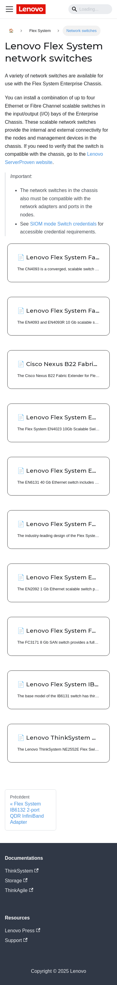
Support (16, 940)
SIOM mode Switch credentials (63, 223)
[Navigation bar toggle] (9, 9)
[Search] (90, 9)
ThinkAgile (19, 890)
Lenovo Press (22, 930)
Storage (16, 880)
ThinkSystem (22, 870)
